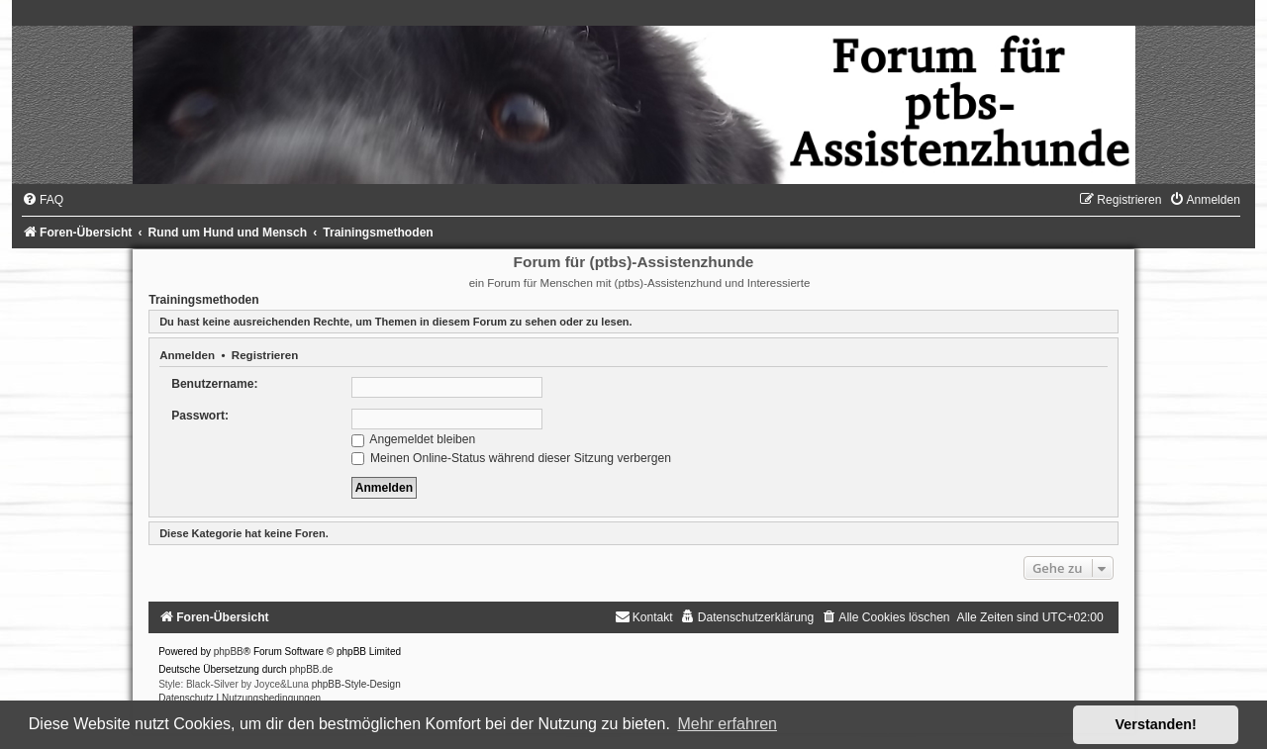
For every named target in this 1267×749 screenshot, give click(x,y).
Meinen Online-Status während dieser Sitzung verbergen (511, 458)
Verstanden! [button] (1156, 724)
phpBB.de (311, 669)
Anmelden (187, 355)
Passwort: (200, 415)
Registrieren (265, 355)
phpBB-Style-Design (356, 684)
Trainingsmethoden (203, 300)
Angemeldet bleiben (413, 439)
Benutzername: (214, 384)
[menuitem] (42, 200)
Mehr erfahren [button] (727, 723)
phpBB (229, 651)
